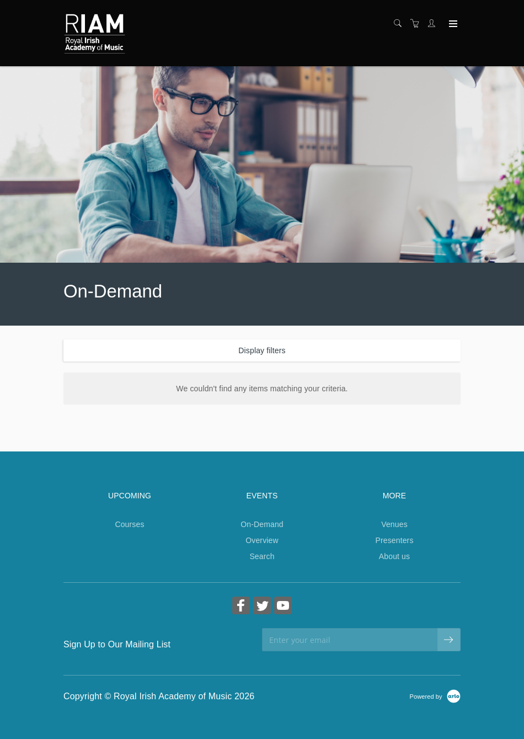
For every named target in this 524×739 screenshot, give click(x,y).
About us (394, 556)
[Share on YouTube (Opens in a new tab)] (283, 607)
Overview (261, 540)
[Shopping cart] (417, 23)
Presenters (394, 540)
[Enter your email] (349, 639)
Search (261, 556)
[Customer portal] (434, 24)
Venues (394, 524)
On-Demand (262, 524)
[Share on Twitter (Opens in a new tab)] (262, 607)
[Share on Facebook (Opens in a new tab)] (241, 607)
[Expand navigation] (452, 24)
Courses (129, 524)
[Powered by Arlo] (435, 696)
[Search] (400, 23)
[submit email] (449, 639)
